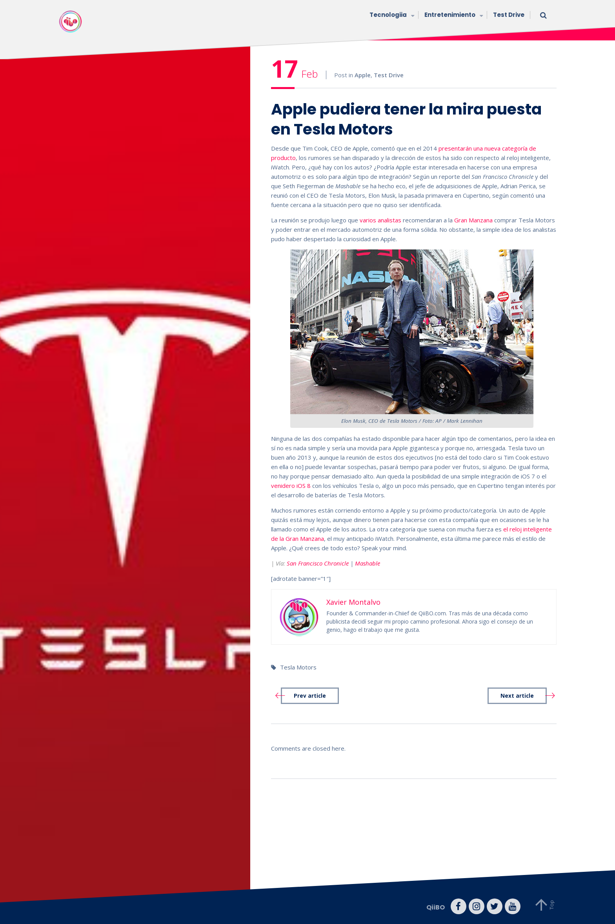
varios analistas (380, 220)
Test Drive (508, 15)
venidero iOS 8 (291, 485)
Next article (517, 695)
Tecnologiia (391, 15)
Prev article (310, 695)
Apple (363, 75)
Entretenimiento (452, 15)
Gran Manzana (473, 220)
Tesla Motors (298, 667)
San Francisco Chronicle (318, 563)
